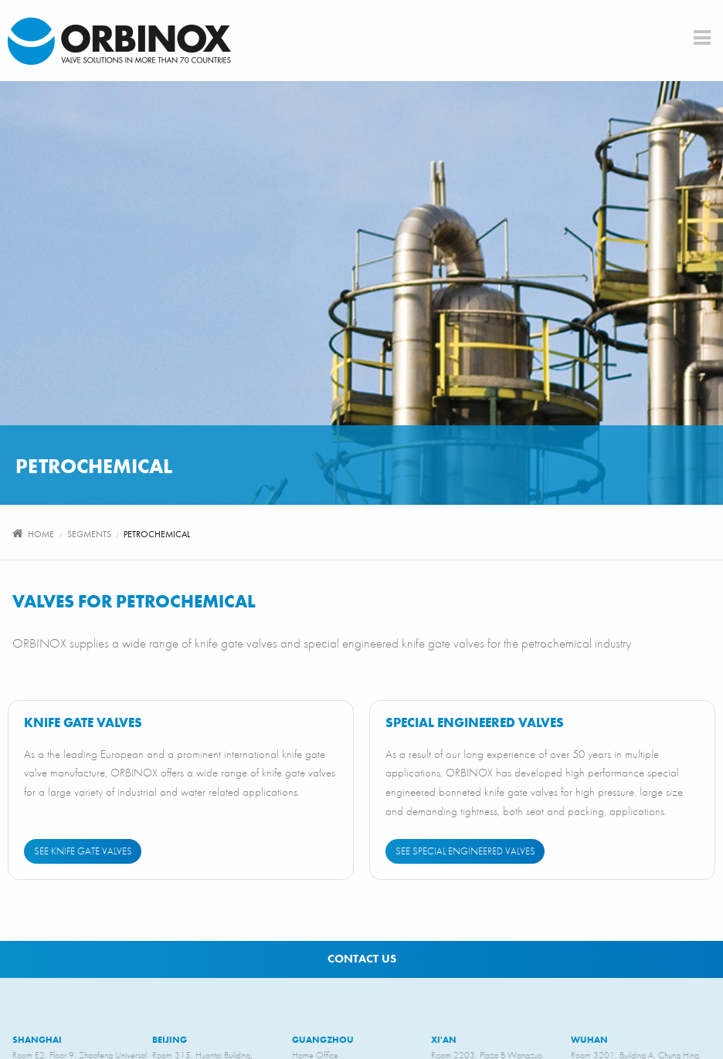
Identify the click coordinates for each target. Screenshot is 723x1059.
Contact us (362, 959)
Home (41, 534)
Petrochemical (157, 534)
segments (89, 534)
